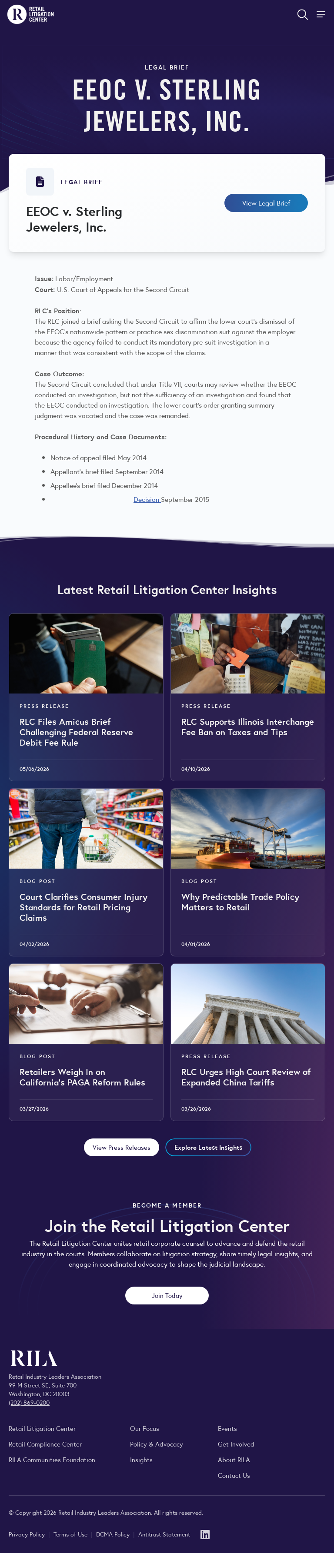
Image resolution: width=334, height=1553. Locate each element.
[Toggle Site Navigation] (322, 14)
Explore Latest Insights (208, 1147)
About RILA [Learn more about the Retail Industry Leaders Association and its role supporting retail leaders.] (234, 1459)
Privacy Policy (28, 1534)
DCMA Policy (113, 1534)
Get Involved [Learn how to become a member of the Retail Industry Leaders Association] (236, 1444)
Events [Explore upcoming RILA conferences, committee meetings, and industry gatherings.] (227, 1428)
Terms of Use (71, 1534)
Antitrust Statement (164, 1534)
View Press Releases (121, 1147)
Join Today (167, 1295)
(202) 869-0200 (29, 1402)
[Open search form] (303, 14)
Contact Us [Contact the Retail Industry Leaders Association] (234, 1475)
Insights (141, 1459)
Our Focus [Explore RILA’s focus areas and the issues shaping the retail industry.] (144, 1428)
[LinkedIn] (205, 1533)
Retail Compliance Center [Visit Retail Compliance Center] (45, 1444)
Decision (147, 499)
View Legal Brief (266, 203)
